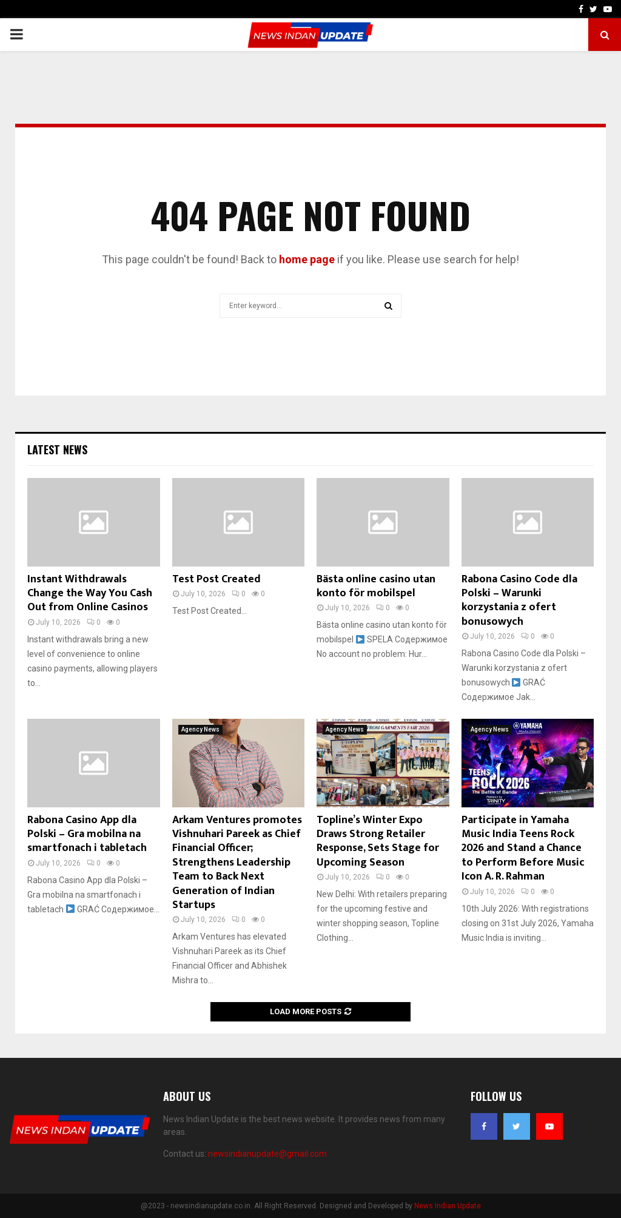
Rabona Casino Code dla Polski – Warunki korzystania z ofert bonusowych (519, 600)
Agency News (200, 729)
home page (307, 259)
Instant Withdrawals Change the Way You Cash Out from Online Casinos (89, 593)
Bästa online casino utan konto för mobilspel (376, 586)
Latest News (57, 449)
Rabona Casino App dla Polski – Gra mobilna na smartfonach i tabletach (87, 834)
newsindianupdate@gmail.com (267, 1154)
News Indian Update (447, 1206)
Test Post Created (216, 579)
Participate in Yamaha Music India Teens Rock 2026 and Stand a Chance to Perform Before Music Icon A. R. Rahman (523, 848)
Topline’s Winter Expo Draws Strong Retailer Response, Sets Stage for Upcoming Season (378, 841)
